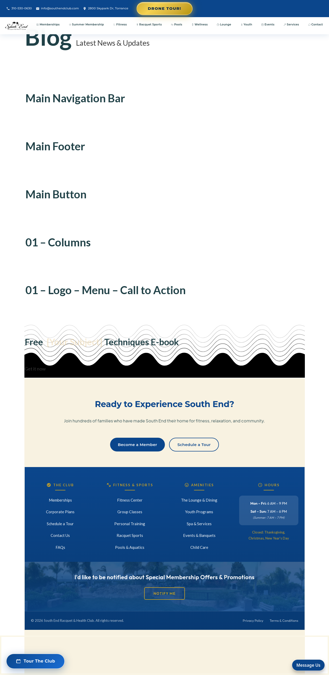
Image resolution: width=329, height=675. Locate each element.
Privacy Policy (253, 620)
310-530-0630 (19, 8)
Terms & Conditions (284, 620)
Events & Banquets (199, 535)
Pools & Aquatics (129, 547)
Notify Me (164, 593)
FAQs (60, 547)
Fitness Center (130, 500)
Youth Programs (199, 511)
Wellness (199, 24)
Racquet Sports (149, 24)
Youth (246, 24)
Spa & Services (199, 523)
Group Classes (129, 511)
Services (291, 24)
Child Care (199, 547)
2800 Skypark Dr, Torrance (105, 8)
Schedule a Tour (194, 444)
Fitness (120, 24)
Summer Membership (86, 24)
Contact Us (60, 535)
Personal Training (129, 523)
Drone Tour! (164, 8)
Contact (315, 24)
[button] (35, 661)
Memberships (47, 24)
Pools (176, 24)
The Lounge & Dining (199, 500)
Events (267, 24)
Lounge (224, 24)
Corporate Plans (60, 511)
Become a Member (137, 444)
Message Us (308, 665)
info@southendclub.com (57, 8)
